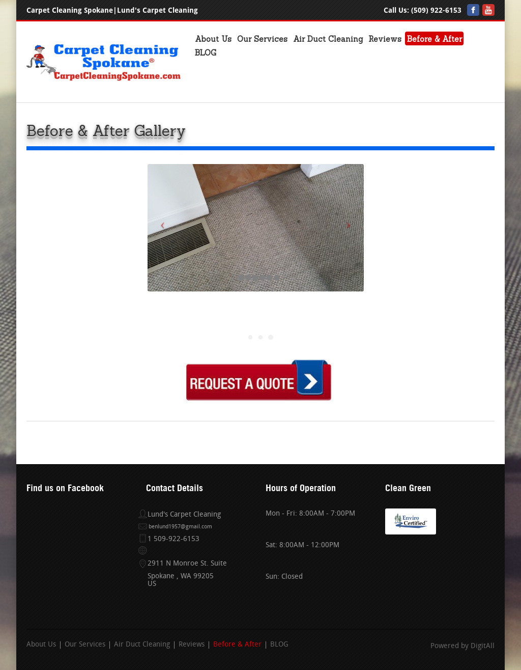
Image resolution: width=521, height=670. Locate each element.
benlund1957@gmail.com (180, 527)
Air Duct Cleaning (328, 39)
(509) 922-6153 (436, 10)
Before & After (434, 39)
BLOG (205, 53)
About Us (213, 39)
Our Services (262, 39)
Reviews (384, 39)
